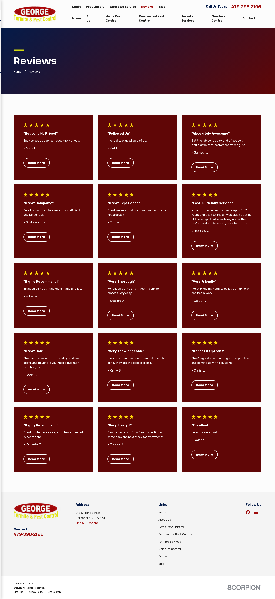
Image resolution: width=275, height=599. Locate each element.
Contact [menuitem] (249, 18)
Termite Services (169, 541)
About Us (164, 519)
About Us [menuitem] (91, 18)
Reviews (147, 6)
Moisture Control (169, 549)
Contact (164, 556)
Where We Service (123, 6)
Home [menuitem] (76, 18)
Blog (162, 6)
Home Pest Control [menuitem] (114, 18)
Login (76, 6)
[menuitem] (18, 592)
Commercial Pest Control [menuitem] (151, 18)
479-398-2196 (246, 7)
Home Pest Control (171, 527)
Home (162, 512)
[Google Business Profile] (256, 512)
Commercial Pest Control (175, 534)
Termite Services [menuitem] (187, 18)
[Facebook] (248, 512)
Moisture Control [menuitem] (218, 18)
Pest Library (95, 6)
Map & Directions (87, 523)
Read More (36, 163)
